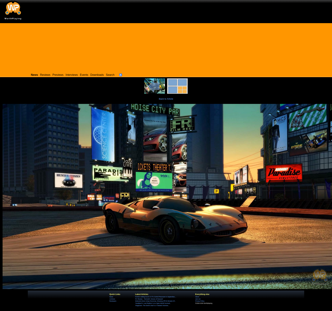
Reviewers (112, 301)
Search (110, 74)
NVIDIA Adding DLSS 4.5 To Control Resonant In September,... (155, 297)
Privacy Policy (199, 301)
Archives (112, 299)
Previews (58, 74)
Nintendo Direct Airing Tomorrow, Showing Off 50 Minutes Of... (155, 301)
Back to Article (166, 99)
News (111, 297)
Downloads (97, 74)
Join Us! (198, 299)
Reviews (45, 74)
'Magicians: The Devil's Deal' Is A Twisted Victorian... (152, 305)
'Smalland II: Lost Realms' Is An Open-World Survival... (153, 303)
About (197, 297)
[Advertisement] (166, 47)
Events (84, 74)
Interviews (72, 74)
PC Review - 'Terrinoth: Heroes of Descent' (149, 299)
